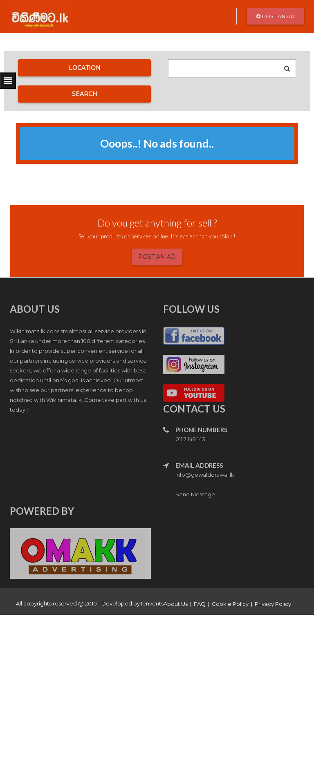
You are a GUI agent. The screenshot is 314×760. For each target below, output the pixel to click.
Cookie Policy (230, 604)
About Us (176, 604)
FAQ (200, 604)
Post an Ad (275, 16)
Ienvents (152, 603)
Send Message (195, 494)
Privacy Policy (273, 604)
